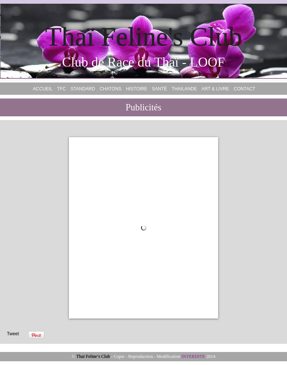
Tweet (13, 333)
